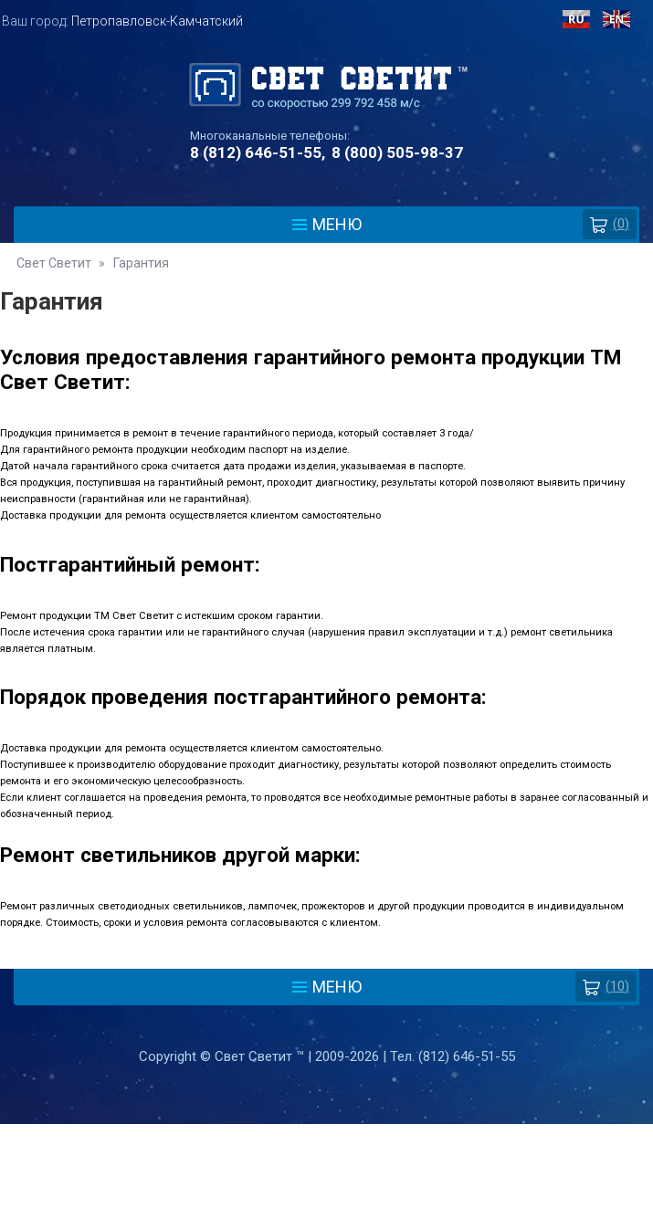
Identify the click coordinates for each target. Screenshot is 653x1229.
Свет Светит (53, 263)
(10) (606, 986)
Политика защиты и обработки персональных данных (327, 1139)
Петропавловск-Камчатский (157, 21)
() (609, 224)
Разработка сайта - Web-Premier (327, 1221)
